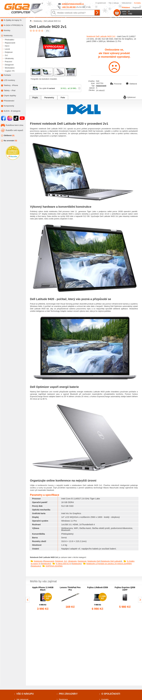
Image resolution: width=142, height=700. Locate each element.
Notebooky (38, 561)
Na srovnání (9, 140)
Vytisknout (129, 97)
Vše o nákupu (113, 3)
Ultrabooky (72, 561)
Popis (35, 97)
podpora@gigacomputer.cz (73, 4)
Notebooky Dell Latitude (111, 561)
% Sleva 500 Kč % (63, 564)
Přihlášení (126, 8)
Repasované (49, 561)
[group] (43, 598)
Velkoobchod (126, 3)
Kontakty (137, 3)
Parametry (49, 97)
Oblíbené (7, 135)
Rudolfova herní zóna (14, 125)
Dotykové (59, 561)
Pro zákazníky (68, 694)
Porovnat (116, 84)
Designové (82, 561)
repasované (101, 86)
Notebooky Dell (93, 561)
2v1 (65, 561)
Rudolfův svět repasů (14, 130)
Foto (63, 97)
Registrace (137, 8)
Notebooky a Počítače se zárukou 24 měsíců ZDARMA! (109, 564)
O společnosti (100, 3)
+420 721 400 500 (69, 7)
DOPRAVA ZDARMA (54, 566)
